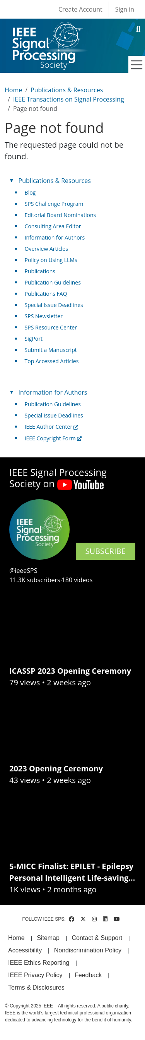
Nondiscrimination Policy (87, 950)
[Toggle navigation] (136, 65)
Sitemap (48, 938)
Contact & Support (97, 938)
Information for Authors (55, 237)
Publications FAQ (46, 293)
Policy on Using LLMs (51, 260)
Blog (30, 192)
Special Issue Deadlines (54, 305)
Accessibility (25, 950)
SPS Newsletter (44, 316)
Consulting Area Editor (53, 226)
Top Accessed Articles (52, 361)
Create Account (80, 9)
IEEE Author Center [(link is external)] (51, 426)
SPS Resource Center (51, 327)
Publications (40, 271)
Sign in (124, 9)
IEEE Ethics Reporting (38, 962)
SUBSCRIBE (105, 551)
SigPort (34, 338)
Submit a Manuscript (51, 350)
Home (13, 90)
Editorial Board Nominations (60, 215)
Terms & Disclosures (36, 987)
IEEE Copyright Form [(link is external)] (53, 438)
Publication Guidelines (53, 282)
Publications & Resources (67, 90)
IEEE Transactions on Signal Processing (68, 99)
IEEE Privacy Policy (35, 975)
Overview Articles (46, 248)
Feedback (88, 975)
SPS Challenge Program (54, 203)
